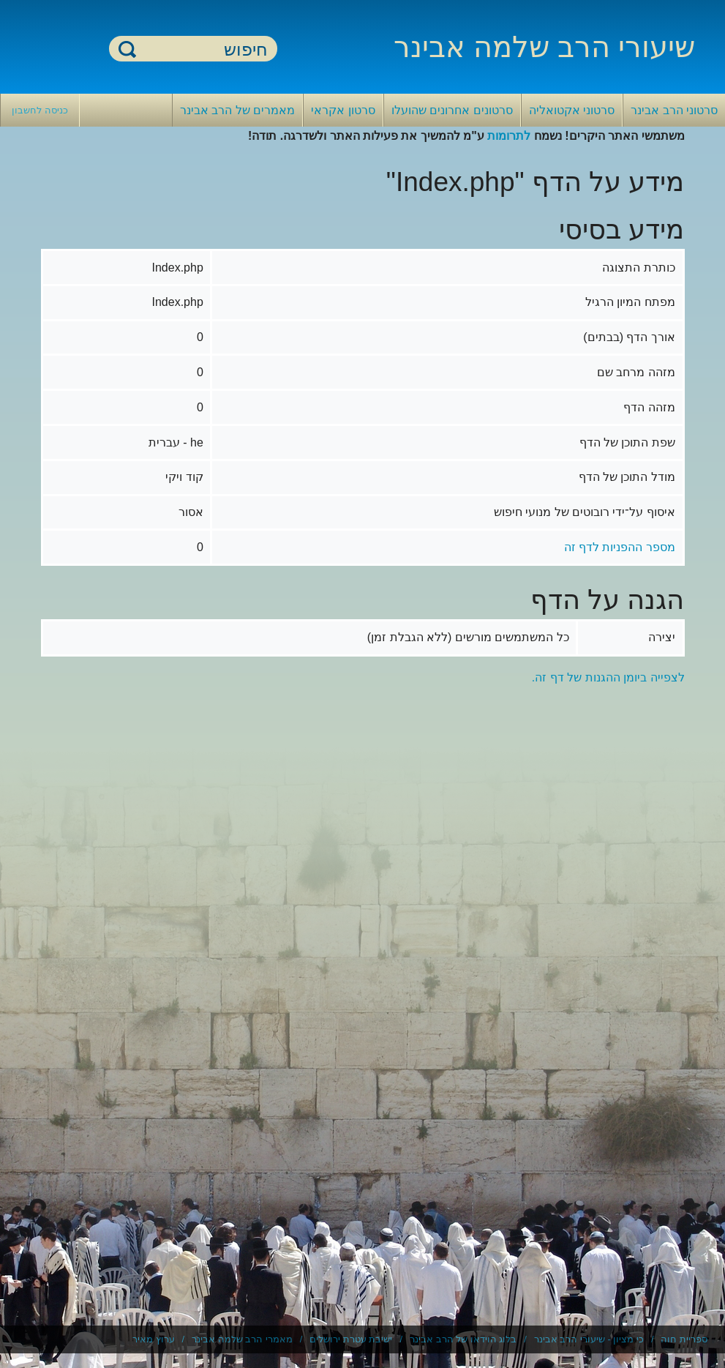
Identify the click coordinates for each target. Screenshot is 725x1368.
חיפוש (127, 48)
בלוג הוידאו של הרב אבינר (463, 1339)
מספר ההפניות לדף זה (619, 547)
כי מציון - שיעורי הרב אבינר (589, 1339)
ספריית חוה (684, 1339)
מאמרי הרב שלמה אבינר (242, 1339)
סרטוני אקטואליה (572, 110)
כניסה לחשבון (40, 110)
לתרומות (508, 136)
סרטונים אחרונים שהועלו (452, 110)
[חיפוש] (202, 49)
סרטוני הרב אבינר (674, 110)
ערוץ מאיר (153, 1339)
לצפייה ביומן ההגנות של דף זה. (608, 677)
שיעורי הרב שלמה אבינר (544, 47)
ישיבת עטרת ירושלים (350, 1339)
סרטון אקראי (343, 110)
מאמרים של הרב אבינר (237, 110)
